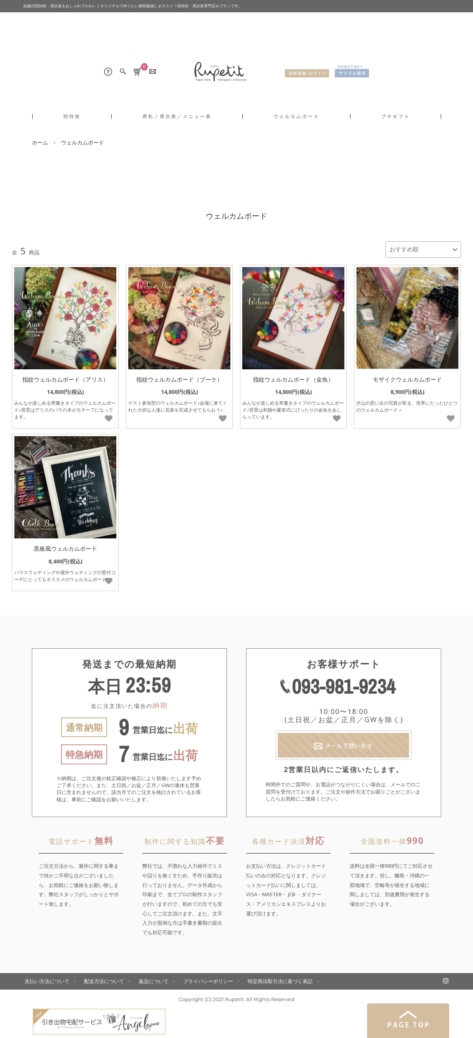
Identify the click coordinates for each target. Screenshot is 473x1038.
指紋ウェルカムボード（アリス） (65, 377)
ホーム (40, 142)
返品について (154, 979)
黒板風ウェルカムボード (65, 546)
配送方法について (104, 979)
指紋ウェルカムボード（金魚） (293, 377)
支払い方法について (47, 979)
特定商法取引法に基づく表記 (280, 979)
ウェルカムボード (82, 142)
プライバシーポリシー (208, 979)
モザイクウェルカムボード (407, 377)
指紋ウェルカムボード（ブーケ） (179, 377)
